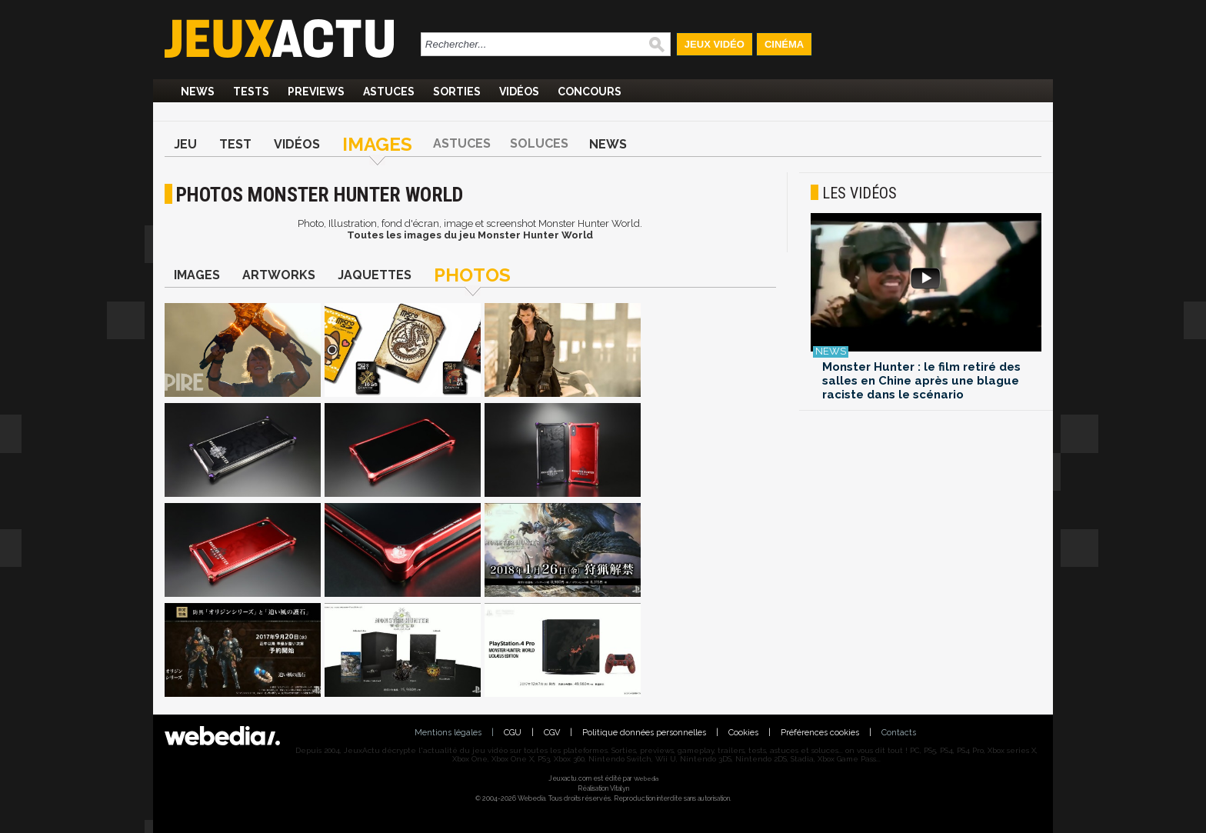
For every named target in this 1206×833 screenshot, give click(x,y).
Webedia (646, 778)
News (198, 91)
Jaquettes (374, 275)
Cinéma (784, 44)
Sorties (457, 91)
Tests (251, 91)
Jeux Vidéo (715, 44)
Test (235, 144)
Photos (472, 275)
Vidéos (519, 91)
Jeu (185, 144)
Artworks (278, 275)
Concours (589, 91)
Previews (316, 91)
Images (377, 144)
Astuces (389, 91)
